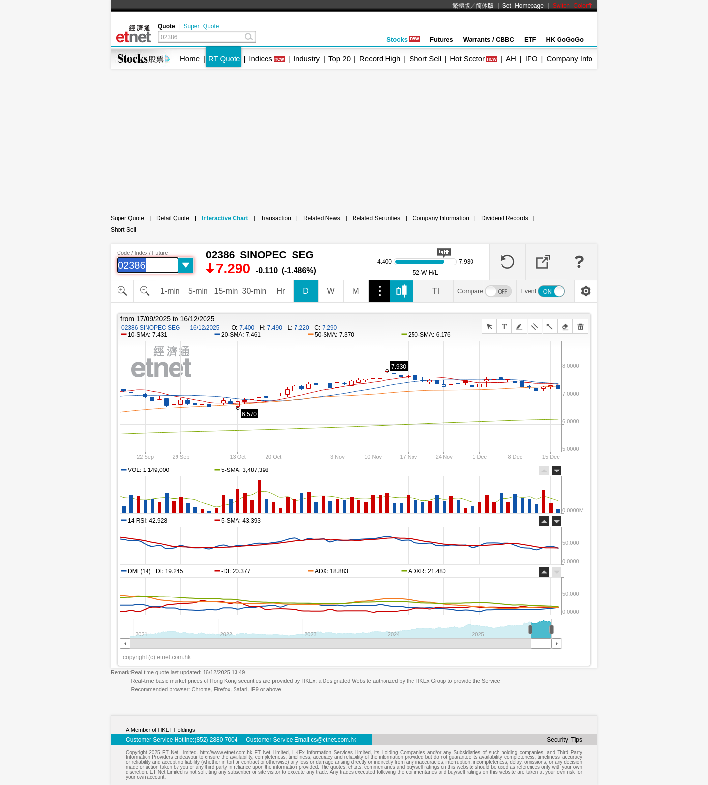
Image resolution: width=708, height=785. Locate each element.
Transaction (276, 218)
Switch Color (573, 5)
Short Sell (425, 58)
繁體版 (461, 5)
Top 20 (339, 58)
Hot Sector (467, 58)
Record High (379, 58)
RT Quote (224, 58)
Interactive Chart (225, 218)
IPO (531, 58)
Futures (441, 39)
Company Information (441, 218)
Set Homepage (523, 5)
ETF (530, 39)
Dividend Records (504, 218)
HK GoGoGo (565, 39)
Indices (260, 58)
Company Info (569, 58)
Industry (307, 58)
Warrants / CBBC (488, 39)
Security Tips (564, 739)
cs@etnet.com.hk (333, 739)
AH (511, 58)
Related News (321, 218)
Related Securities (376, 218)
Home (190, 58)
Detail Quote (172, 218)
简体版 (485, 5)
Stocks (403, 39)
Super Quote (201, 26)
